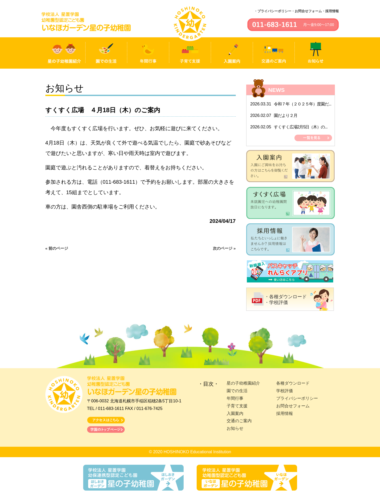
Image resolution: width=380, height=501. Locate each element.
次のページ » (224, 248)
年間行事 (235, 398)
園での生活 (237, 391)
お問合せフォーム (293, 406)
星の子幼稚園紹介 (243, 383)
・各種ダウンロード (285, 296)
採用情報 (284, 413)
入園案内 (235, 413)
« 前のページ (56, 248)
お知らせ (235, 428)
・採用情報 (330, 11)
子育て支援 (237, 406)
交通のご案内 (239, 421)
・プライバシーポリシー (272, 11)
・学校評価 (276, 302)
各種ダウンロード (293, 383)
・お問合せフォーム (306, 11)
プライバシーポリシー (297, 398)
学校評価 (284, 391)
